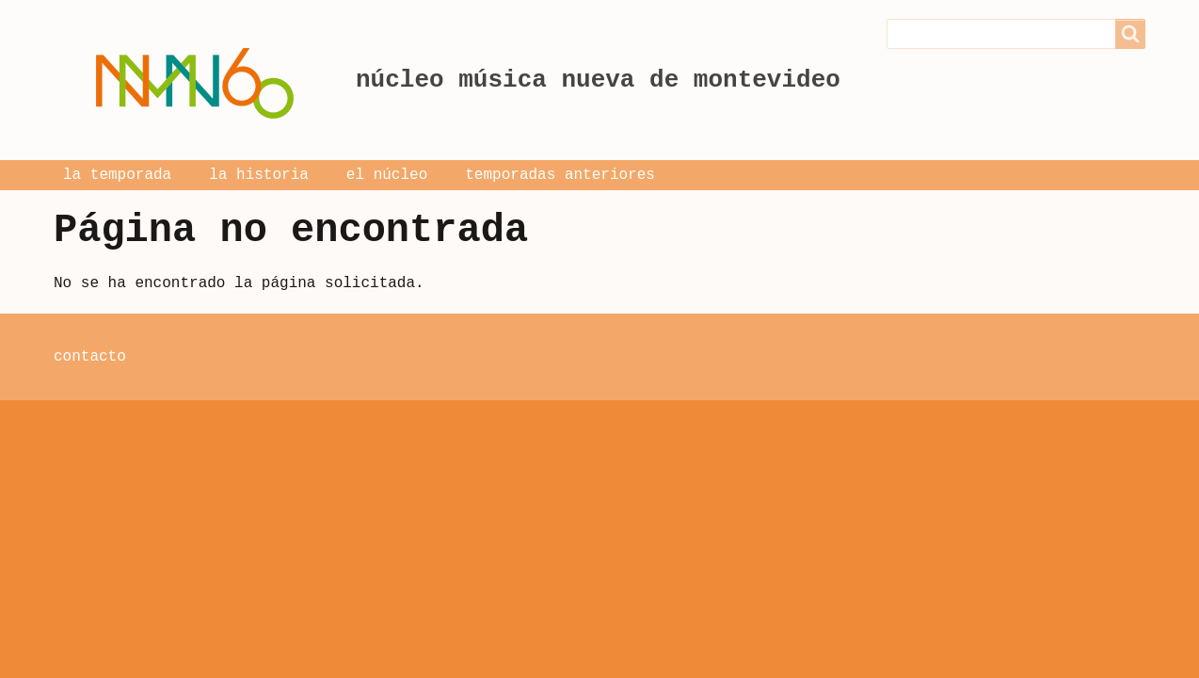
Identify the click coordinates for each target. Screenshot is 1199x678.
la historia (259, 175)
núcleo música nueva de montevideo (598, 80)
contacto (90, 356)
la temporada (117, 175)
